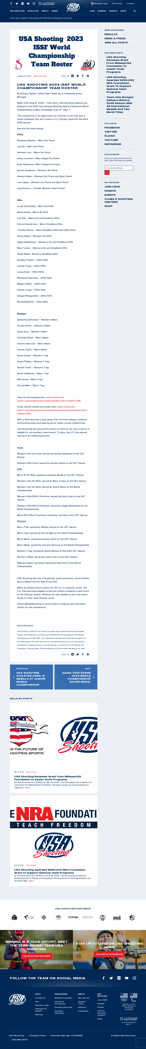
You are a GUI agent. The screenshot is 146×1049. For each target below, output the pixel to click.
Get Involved (17, 11)
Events (113, 11)
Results (111, 34)
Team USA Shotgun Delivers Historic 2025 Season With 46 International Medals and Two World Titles (119, 104)
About (45, 11)
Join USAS (112, 186)
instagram (113, 144)
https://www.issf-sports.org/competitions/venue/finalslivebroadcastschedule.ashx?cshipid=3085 (52, 410)
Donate (102, 11)
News (55, 11)
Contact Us (40, 998)
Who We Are (83, 998)
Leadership (83, 1011)
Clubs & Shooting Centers (119, 200)
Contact (130, 3)
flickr (110, 136)
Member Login (101, 3)
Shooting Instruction (59, 1012)
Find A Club (117, 3)
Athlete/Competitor (63, 998)
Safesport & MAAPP (40, 1010)
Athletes (33, 11)
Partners (82, 1007)
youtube (111, 140)
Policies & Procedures (60, 1003)
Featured (24, 18)
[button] (72, 76)
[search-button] (134, 11)
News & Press (40, 76)
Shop (123, 11)
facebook (112, 127)
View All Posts (116, 42)
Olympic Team (82, 1003)
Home (12, 18)
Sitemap (39, 1014)
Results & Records (63, 1007)
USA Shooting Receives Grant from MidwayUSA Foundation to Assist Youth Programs (118, 64)
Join (92, 11)
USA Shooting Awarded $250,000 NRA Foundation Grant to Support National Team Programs (119, 84)
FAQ (37, 1001)
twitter (111, 131)
